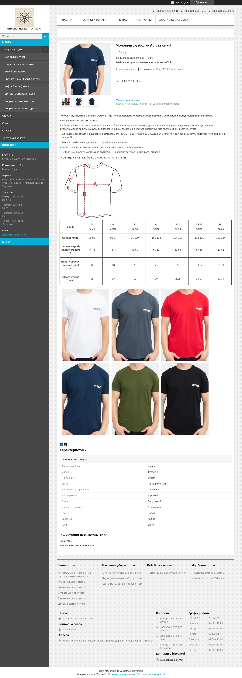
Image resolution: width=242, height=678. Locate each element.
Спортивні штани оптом (19, 101)
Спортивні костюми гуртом (21, 108)
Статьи (6, 115)
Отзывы (7, 130)
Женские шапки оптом (71, 587)
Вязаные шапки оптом (71, 598)
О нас (5, 123)
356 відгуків (182, 2)
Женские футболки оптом (209, 572)
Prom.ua (138, 671)
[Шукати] (45, 36)
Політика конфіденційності (151, 674)
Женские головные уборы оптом (123, 572)
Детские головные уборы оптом (122, 583)
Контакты (144, 19)
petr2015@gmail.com (14, 234)
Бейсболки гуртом (15, 71)
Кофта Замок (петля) (17, 86)
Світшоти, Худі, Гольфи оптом (22, 79)
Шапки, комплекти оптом (20, 64)
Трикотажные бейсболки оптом (167, 572)
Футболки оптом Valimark (209, 578)
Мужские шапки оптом (71, 581)
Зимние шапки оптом (71, 592)
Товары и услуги (12, 49)
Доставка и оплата (13, 138)
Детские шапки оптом (71, 603)
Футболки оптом (15, 56)
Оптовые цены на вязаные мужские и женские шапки (74, 574)
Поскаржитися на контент (121, 674)
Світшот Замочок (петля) (20, 93)
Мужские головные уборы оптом (123, 578)
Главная (66, 19)
